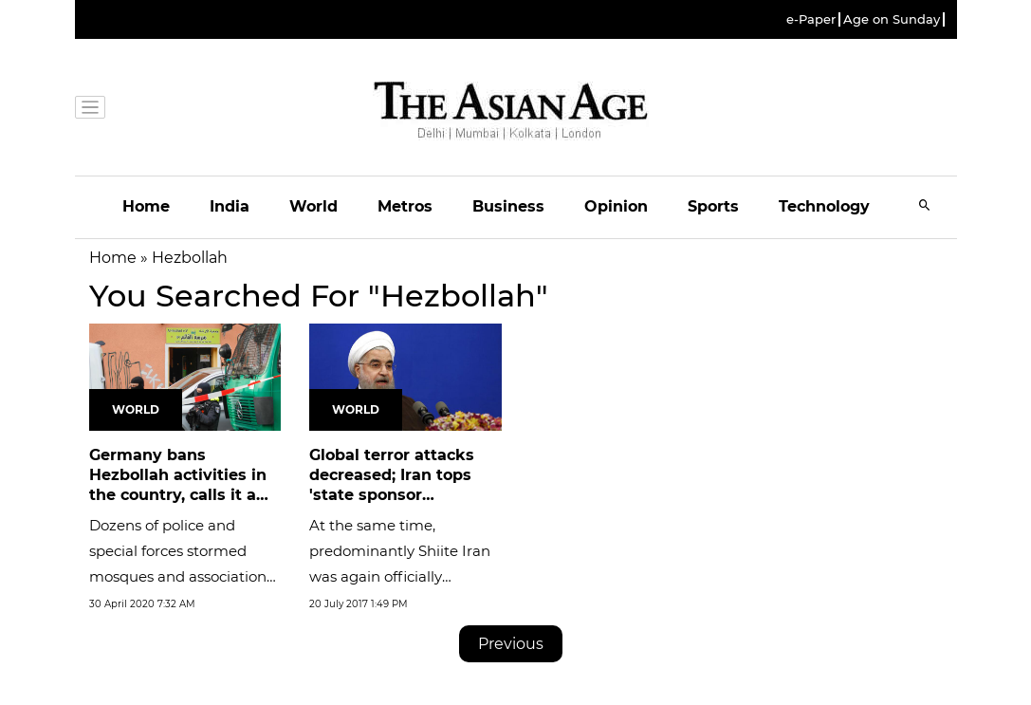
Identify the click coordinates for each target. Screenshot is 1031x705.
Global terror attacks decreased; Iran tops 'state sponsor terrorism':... (391, 484)
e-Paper (811, 19)
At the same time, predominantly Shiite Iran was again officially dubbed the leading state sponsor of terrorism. (399, 576)
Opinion (616, 206)
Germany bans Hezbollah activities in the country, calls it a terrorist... (178, 484)
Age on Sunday (891, 19)
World (313, 206)
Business (508, 206)
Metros (405, 206)
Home (146, 206)
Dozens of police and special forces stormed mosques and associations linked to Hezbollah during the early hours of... (183, 576)
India (229, 206)
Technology (824, 206)
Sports (713, 206)
